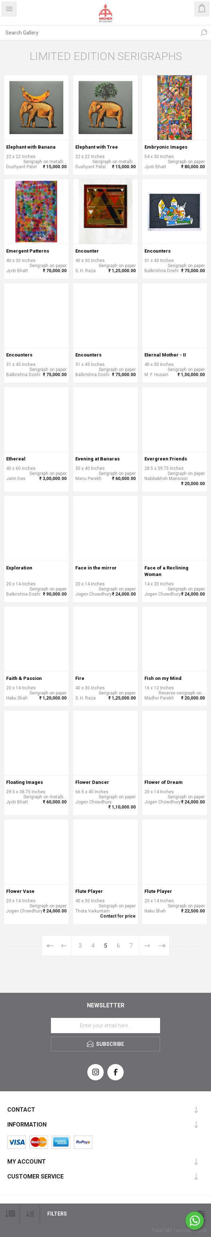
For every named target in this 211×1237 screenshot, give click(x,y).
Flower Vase (20, 891)
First (49, 946)
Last (161, 946)
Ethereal (15, 459)
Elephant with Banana (31, 147)
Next (146, 946)
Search (203, 32)
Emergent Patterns (27, 251)
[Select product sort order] (30, 1214)
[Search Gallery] (98, 32)
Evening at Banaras (97, 459)
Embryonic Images (165, 147)
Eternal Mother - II (165, 355)
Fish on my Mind (163, 678)
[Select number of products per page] (10, 1214)
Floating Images (24, 782)
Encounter (87, 251)
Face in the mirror (96, 568)
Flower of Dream (163, 782)
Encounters (157, 251)
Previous (64, 946)
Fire (79, 678)
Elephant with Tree (96, 147)
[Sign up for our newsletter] (105, 1025)
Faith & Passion (24, 678)
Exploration (19, 568)
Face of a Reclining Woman (166, 571)
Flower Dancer (92, 782)
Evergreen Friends (165, 459)
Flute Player (89, 891)
